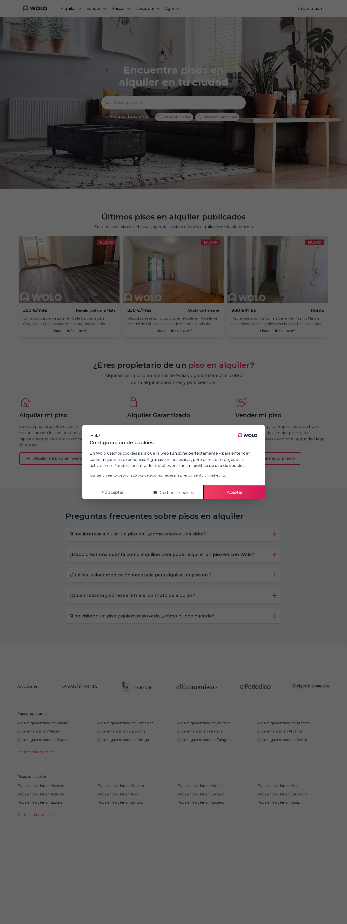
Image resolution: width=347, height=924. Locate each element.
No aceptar (112, 492)
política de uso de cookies (219, 465)
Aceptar (234, 492)
